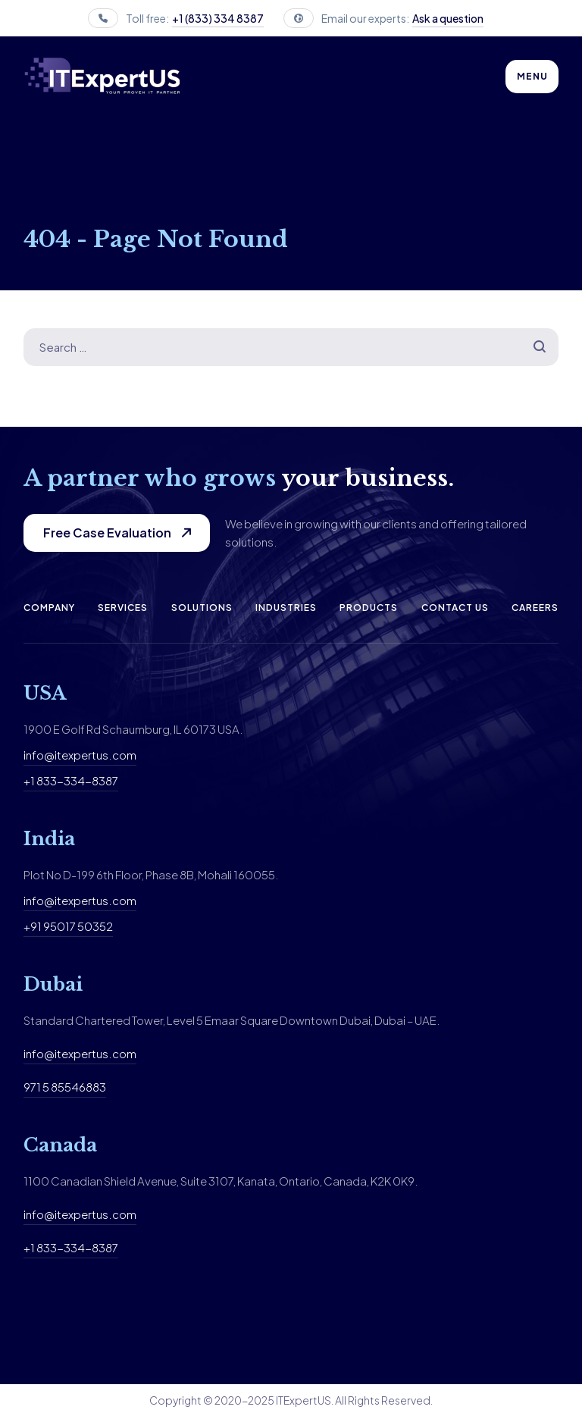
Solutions (202, 607)
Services (123, 607)
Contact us (455, 607)
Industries (286, 607)
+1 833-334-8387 (70, 780)
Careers (535, 607)
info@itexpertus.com (79, 754)
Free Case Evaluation (107, 532)
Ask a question (447, 18)
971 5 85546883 (64, 1086)
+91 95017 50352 (68, 926)
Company (49, 607)
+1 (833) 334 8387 (218, 18)
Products (369, 607)
